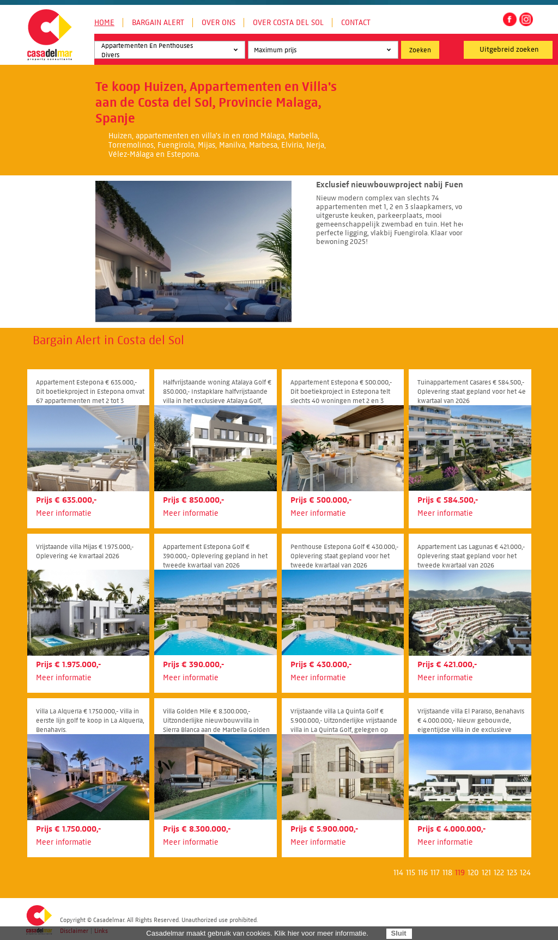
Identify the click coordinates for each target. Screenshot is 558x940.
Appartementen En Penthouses (168, 46)
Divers (168, 55)
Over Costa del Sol (288, 22)
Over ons (218, 22)
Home (104, 22)
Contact (356, 22)
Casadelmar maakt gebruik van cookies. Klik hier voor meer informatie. (257, 933)
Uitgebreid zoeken (509, 49)
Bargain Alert (158, 22)
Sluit (398, 933)
